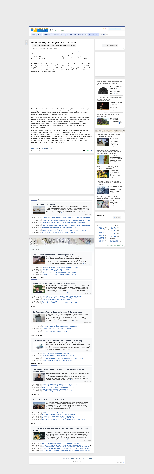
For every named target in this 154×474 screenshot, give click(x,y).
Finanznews (36, 423)
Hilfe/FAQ (82, 460)
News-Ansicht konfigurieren (117, 244)
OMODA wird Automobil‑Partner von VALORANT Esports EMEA (58, 355)
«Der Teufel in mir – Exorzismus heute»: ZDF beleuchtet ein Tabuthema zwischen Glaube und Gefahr (109, 151)
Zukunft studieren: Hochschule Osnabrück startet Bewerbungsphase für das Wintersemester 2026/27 (68, 217)
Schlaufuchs (47, 34)
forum (122, 48)
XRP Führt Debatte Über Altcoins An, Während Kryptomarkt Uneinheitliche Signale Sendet (65, 446)
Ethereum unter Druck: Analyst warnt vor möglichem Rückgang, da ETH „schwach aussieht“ (66, 448)
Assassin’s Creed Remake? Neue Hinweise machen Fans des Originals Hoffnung (109, 182)
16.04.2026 (113, 232)
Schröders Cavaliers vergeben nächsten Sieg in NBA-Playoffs (58, 418)
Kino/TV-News (36, 364)
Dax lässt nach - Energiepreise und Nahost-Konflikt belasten (108, 135)
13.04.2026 (113, 236)
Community (56, 34)
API (87, 460)
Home (64, 460)
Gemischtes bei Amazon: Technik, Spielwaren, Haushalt (56, 328)
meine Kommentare (111, 245)
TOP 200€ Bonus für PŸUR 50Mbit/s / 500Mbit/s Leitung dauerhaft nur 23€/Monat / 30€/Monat (66, 330)
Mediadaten (82, 458)
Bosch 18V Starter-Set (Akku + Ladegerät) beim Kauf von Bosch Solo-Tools (61, 296)
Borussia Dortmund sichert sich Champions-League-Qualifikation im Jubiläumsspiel (63, 419)
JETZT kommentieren (110, 45)
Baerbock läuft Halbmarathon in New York (48, 400)
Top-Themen (36, 249)
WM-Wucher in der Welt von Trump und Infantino (55, 413)
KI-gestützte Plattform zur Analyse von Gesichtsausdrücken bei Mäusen (60, 326)
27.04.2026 (101, 229)
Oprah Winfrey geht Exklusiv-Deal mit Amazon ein (55, 389)
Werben (102, 34)
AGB (76, 458)
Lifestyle (69, 34)
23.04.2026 (101, 237)
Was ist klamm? (93, 34)
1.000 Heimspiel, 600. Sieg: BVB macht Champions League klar (109, 167)
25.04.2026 (101, 234)
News (33, 34)
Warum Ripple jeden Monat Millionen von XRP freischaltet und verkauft (60, 443)
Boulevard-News (37, 278)
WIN (75, 34)
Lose (62, 34)
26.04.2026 (101, 232)
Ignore (118, 245)
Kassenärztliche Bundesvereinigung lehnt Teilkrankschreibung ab (59, 274)
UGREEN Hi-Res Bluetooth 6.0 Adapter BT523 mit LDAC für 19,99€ (59, 384)
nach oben (119, 462)
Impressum (89, 458)
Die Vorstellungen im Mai (48, 219)
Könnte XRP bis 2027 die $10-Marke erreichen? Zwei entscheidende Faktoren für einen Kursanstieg (68, 445)
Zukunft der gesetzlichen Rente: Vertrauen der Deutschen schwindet (109, 197)
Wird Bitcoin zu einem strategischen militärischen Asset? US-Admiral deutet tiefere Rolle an (66, 450)
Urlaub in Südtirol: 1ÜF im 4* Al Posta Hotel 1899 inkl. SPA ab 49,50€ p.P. (61, 303)
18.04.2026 (113, 229)
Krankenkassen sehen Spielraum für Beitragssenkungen (57, 271)
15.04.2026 (113, 233)
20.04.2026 (101, 241)
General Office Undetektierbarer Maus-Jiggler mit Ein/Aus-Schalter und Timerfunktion (109, 83)
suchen (117, 217)
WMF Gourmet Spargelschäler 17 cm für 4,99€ (54, 301)
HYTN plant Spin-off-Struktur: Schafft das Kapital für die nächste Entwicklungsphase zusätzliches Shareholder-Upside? (73, 225)
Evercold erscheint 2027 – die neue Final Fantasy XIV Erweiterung (57, 341)
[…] (62, 213)
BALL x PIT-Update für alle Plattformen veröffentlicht (55, 353)
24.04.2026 (101, 235)
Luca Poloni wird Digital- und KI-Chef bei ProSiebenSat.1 (57, 391)
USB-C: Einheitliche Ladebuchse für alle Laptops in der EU (55, 255)
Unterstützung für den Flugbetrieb (45, 204)
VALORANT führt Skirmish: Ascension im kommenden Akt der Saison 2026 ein (62, 358)
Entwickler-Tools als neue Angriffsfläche (52, 229)
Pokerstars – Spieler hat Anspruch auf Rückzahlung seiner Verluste (59, 227)
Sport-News (36, 394)
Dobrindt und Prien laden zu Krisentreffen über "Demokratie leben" (59, 272)
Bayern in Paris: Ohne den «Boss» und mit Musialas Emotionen (58, 414)
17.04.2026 (113, 230)
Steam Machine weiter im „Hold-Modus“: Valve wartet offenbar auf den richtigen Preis (64, 357)
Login (111, 28)
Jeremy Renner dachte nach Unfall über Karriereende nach (55, 283)
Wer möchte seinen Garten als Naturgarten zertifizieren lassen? (58, 232)
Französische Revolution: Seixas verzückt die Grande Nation (58, 416)
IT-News (34, 306)
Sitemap (64, 458)
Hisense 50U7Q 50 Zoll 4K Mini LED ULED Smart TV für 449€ (58, 387)
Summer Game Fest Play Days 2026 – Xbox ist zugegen (57, 360)
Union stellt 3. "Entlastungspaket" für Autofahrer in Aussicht (57, 269)
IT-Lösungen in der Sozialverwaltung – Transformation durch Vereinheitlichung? (109, 99)
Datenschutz (71, 458)
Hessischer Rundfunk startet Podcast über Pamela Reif (56, 386)
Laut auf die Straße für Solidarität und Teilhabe (54, 224)
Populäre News (114, 240)
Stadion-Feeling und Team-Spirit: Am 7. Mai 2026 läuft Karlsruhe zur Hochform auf (63, 222)
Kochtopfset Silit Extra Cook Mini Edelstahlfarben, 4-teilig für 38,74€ (59, 298)
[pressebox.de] (35, 148)
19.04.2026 (113, 227)
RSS (90, 460)
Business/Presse (37, 199)
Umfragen (82, 34)
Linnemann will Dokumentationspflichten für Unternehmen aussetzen (60, 267)
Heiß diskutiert (114, 241)
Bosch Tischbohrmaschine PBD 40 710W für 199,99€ (56, 299)
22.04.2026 (101, 238)
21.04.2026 (101, 240)
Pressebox (54, 48)
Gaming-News (36, 335)
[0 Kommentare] (35, 150)
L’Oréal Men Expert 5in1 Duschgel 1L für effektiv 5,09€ (56, 331)
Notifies (122, 245)
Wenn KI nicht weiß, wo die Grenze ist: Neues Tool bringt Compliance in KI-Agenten (64, 230)
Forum (39, 34)
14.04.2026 (113, 235)
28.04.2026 (101, 227)
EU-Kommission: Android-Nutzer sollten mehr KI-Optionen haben (57, 312)
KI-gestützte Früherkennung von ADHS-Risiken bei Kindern (57, 325)
